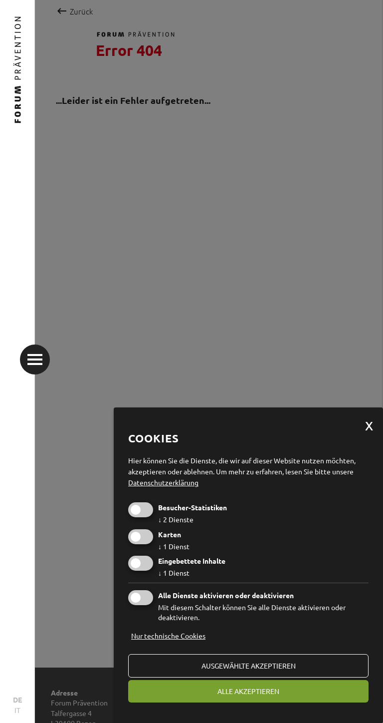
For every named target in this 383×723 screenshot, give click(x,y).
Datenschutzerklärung (163, 482)
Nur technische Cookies (168, 635)
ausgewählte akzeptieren (248, 665)
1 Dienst (174, 546)
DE (17, 699)
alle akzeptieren (248, 691)
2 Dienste (175, 519)
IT (17, 710)
